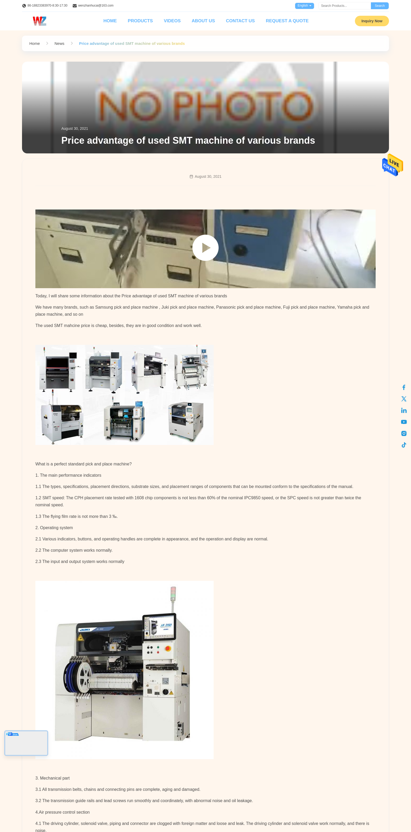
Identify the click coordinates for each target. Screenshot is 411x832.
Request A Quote (287, 20)
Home (110, 20)
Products (140, 20)
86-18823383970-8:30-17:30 (47, 5)
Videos (172, 20)
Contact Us (240, 20)
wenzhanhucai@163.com (95, 5)
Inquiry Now (371, 21)
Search (380, 6)
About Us (203, 20)
